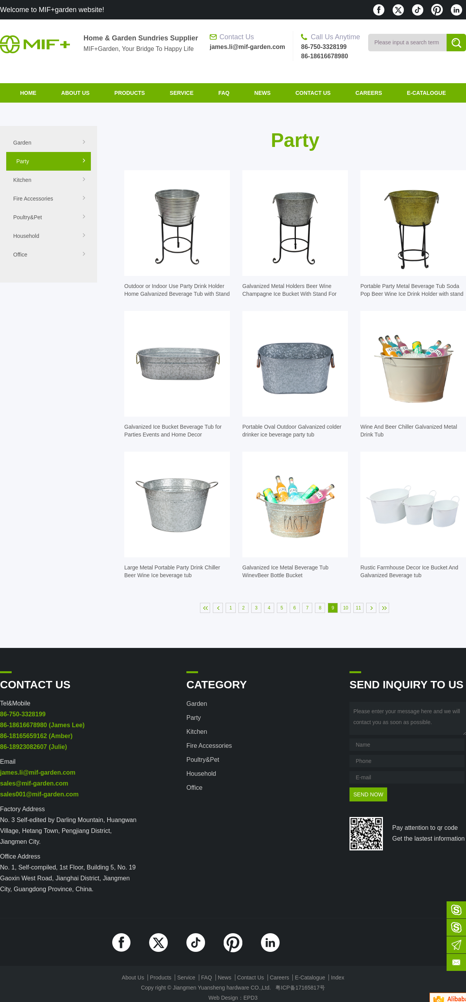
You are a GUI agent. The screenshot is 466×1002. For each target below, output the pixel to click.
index (337, 977)
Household (49, 236)
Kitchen (49, 180)
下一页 (371, 608)
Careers (368, 93)
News (262, 93)
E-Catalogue (426, 93)
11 (358, 608)
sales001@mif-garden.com (39, 794)
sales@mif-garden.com (34, 783)
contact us (313, 93)
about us (75, 93)
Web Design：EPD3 (233, 998)
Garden (49, 143)
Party (51, 161)
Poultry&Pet (49, 217)
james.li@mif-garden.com (37, 772)
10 (345, 608)
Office (49, 254)
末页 (384, 608)
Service (181, 93)
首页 (205, 608)
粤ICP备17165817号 (300, 988)
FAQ (224, 93)
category (216, 685)
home (28, 93)
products (130, 93)
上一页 (218, 608)
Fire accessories (49, 199)
